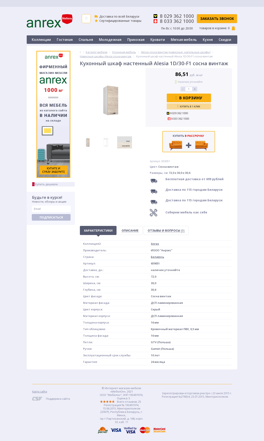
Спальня (86, 39)
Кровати (157, 39)
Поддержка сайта (58, 399)
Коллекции (41, 39)
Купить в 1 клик (188, 106)
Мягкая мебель (184, 39)
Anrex (155, 244)
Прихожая (136, 39)
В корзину (188, 97)
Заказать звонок (217, 18)
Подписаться (51, 217)
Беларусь (157, 257)
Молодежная (110, 39)
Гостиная (65, 39)
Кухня (208, 39)
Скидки (225, 39)
